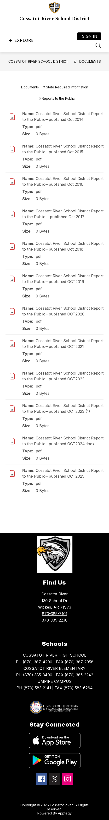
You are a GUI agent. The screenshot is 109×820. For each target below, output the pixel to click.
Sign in (89, 36)
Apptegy (65, 813)
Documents (90, 61)
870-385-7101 (54, 613)
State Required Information (67, 87)
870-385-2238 (55, 620)
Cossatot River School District (38, 61)
